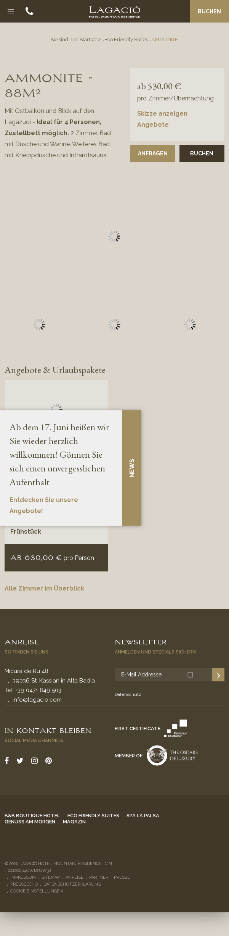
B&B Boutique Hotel (32, 815)
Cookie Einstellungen (36, 891)
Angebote (153, 124)
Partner (98, 877)
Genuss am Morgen (30, 822)
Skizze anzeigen (162, 113)
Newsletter (141, 641)
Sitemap (51, 877)
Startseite (90, 39)
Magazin (74, 822)
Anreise (22, 641)
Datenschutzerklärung (72, 884)
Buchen (209, 11)
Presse (122, 877)
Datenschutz (128, 694)
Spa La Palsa (143, 815)
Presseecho (24, 884)
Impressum (23, 877)
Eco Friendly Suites (126, 39)
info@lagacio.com (37, 699)
